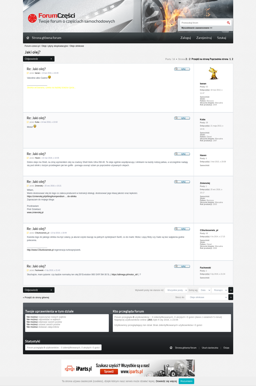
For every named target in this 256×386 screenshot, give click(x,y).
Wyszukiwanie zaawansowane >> (197, 28)
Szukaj (221, 38)
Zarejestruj (204, 38)
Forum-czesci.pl (32, 46)
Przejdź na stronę (200, 59)
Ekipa (226, 347)
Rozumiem (186, 381)
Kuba (37, 122)
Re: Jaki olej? (36, 69)
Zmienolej (39, 186)
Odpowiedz (38, 58)
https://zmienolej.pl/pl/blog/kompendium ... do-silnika (51, 196)
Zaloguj (185, 38)
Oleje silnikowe (77, 46)
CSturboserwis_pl (42, 233)
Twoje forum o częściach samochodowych (76, 21)
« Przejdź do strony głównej (36, 297)
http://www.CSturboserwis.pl (40, 250)
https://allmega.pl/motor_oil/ (125, 274)
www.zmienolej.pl (35, 212)
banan (37, 73)
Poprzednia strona (219, 59)
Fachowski (39, 270)
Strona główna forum (46, 38)
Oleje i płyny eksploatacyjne (55, 46)
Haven (37, 158)
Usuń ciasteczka (210, 347)
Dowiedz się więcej (166, 381)
